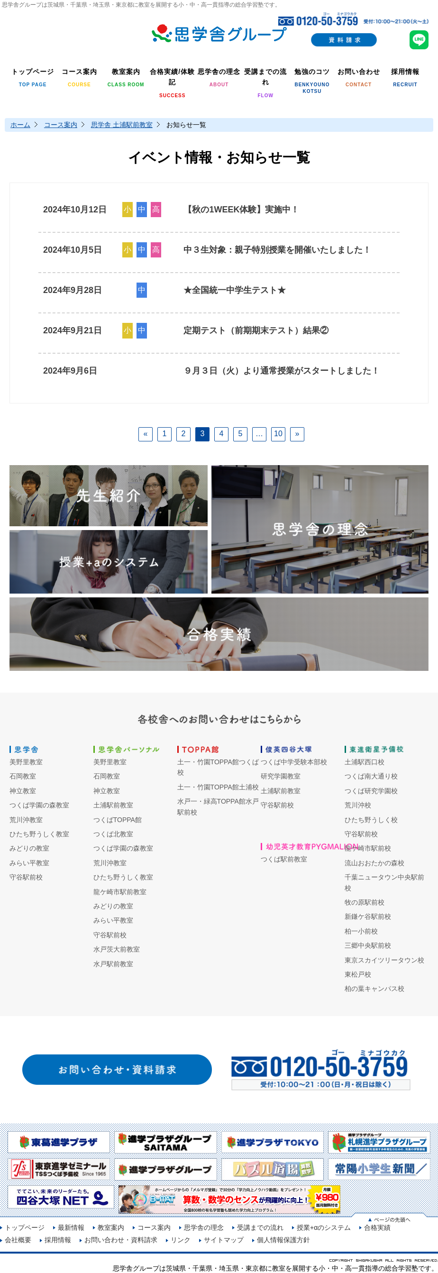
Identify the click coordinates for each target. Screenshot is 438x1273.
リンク (181, 1240)
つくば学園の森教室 (39, 805)
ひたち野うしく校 (371, 820)
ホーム (20, 124)
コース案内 (60, 124)
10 (278, 434)
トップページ (25, 1227)
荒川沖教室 (26, 820)
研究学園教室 (281, 776)
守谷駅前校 (26, 877)
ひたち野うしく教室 (39, 834)
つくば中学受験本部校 (294, 762)
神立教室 (22, 791)
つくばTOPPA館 (117, 820)
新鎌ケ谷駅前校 (368, 916)
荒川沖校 (358, 805)
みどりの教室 (29, 848)
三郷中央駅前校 (368, 945)
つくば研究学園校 (371, 791)
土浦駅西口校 (364, 762)
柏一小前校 (361, 931)
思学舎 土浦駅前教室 (122, 124)
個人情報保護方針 (283, 1240)
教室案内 (111, 1227)
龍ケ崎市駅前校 (368, 848)
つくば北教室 (113, 834)
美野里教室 (26, 762)
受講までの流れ (260, 1227)
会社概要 (18, 1240)
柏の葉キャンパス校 (374, 988)
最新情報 (71, 1227)
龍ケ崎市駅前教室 (119, 892)
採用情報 (58, 1240)
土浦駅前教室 (113, 805)
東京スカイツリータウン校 (384, 960)
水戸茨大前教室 (116, 949)
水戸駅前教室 (113, 964)
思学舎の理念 (204, 1227)
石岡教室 (22, 776)
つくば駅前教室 (284, 859)
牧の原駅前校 (364, 902)
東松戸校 (358, 974)
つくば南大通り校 (371, 776)
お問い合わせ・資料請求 (120, 1240)
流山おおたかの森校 (374, 863)
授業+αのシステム (324, 1227)
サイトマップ (224, 1240)
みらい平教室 (29, 863)
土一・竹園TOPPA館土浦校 (218, 787)
